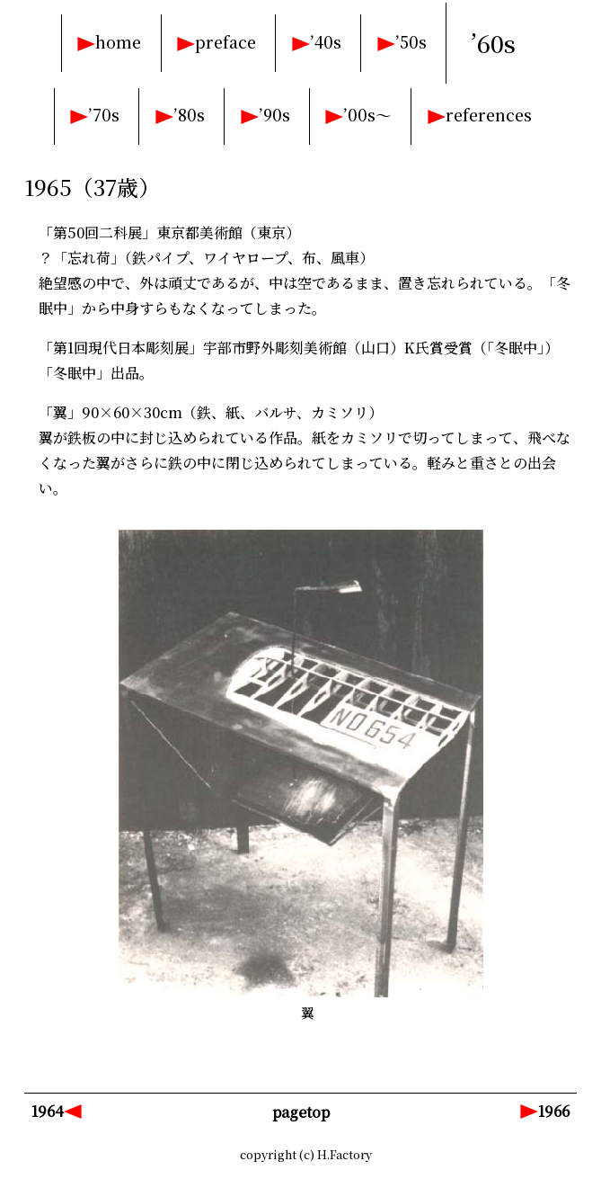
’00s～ (367, 114)
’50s (411, 42)
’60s (493, 43)
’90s (274, 114)
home (118, 42)
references (489, 114)
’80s (189, 114)
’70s (103, 114)
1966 (554, 1111)
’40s (325, 42)
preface (225, 42)
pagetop (301, 1112)
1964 (47, 1111)
